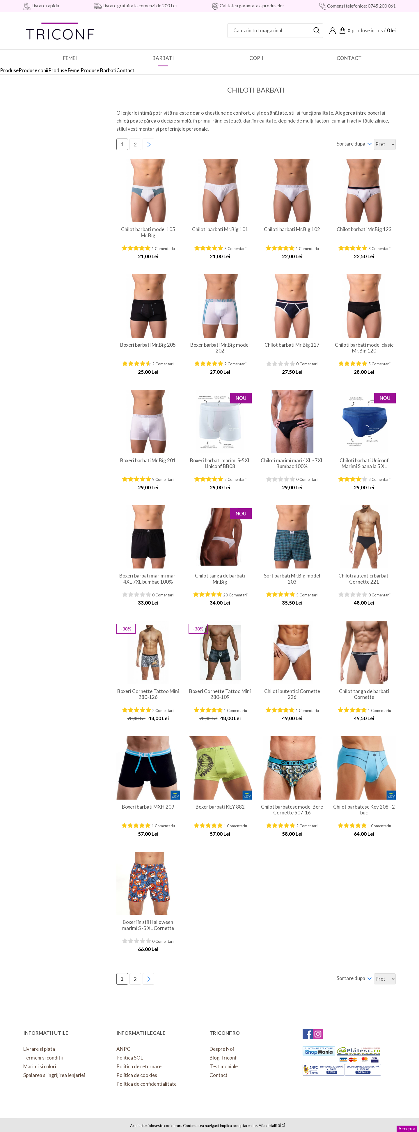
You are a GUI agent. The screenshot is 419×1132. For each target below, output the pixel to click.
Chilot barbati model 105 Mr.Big (148, 232)
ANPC (123, 1048)
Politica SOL (129, 1057)
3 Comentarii (379, 249)
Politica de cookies (136, 1075)
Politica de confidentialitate (146, 1083)
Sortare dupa (351, 144)
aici (281, 1125)
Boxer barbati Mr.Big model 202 (220, 348)
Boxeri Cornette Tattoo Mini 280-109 (220, 694)
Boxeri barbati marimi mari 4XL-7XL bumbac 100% (148, 578)
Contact (219, 1075)
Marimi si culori (39, 1066)
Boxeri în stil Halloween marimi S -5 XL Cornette (148, 925)
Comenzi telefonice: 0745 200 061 (361, 5)
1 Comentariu (163, 249)
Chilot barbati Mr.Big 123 (364, 229)
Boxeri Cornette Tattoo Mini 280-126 (148, 694)
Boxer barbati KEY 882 (220, 807)
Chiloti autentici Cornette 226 (292, 694)
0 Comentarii (307, 364)
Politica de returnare (138, 1066)
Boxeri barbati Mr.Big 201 (148, 460)
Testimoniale (224, 1066)
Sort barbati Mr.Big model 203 (292, 578)
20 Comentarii (235, 595)
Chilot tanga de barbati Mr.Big (220, 578)
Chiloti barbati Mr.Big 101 (220, 229)
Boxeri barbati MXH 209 (148, 807)
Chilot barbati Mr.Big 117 (291, 345)
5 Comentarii (235, 249)
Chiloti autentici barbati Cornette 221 (364, 578)
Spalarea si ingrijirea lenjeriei (54, 1075)
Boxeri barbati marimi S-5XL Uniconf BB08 (220, 463)
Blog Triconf (223, 1057)
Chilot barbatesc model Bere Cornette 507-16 (292, 810)
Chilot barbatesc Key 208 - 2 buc (364, 810)
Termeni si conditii (43, 1057)
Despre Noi (222, 1048)
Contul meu (333, 31)
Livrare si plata (39, 1048)
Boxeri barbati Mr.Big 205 (148, 345)
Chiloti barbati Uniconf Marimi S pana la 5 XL (364, 463)
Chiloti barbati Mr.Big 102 (292, 229)
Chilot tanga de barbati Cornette (364, 694)
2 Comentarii (163, 364)
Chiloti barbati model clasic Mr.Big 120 (364, 348)
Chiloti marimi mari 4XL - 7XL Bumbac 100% (292, 463)
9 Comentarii (163, 479)
